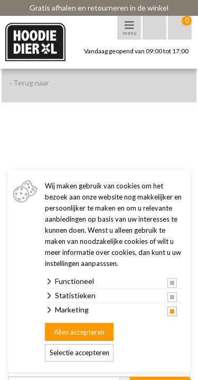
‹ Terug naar (29, 82)
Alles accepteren (79, 332)
